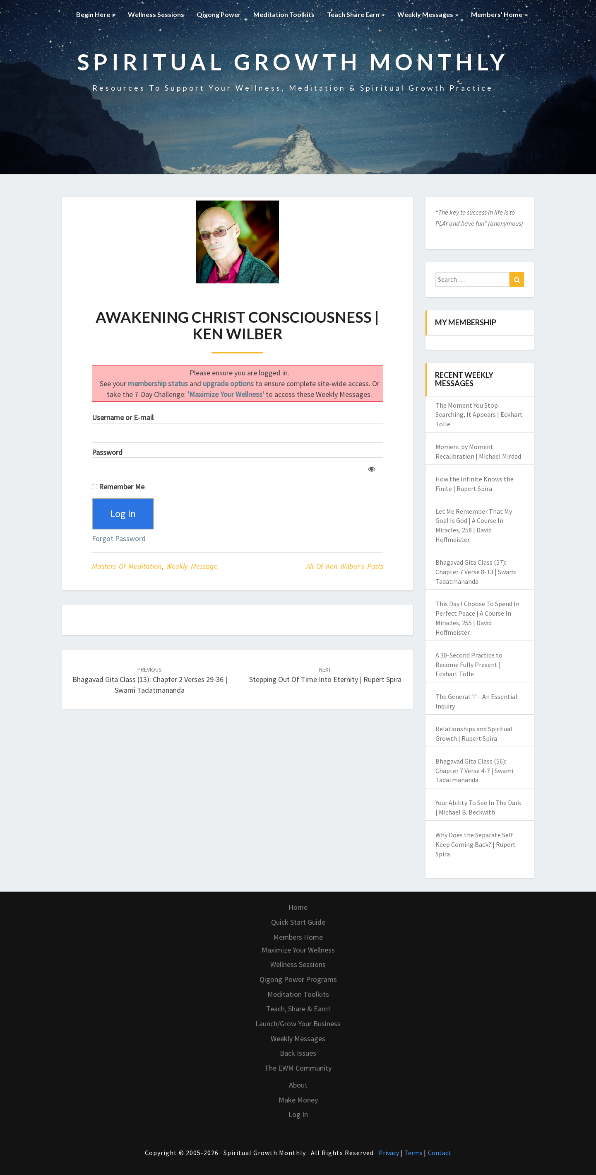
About (298, 1085)
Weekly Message (192, 566)
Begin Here (95, 14)
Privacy (389, 1152)
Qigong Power (219, 14)
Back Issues (298, 1053)
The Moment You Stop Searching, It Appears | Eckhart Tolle (479, 414)
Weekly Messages (428, 14)
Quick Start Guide (298, 922)
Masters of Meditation (126, 566)
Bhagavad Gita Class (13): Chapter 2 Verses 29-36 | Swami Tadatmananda (149, 680)
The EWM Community (298, 1068)
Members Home (298, 937)
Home (298, 907)
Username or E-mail (123, 417)
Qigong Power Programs (298, 979)
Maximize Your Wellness (298, 950)
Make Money (298, 1100)
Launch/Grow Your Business (298, 1023)
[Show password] (370, 467)
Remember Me (118, 486)
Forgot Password (119, 538)
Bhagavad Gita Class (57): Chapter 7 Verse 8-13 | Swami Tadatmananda (476, 571)
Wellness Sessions (156, 14)
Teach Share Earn (356, 14)
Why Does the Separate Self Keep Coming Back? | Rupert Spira (475, 844)
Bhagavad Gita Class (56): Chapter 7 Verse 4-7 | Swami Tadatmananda (474, 770)
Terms (414, 1152)
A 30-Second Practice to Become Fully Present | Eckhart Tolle (468, 664)
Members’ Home (499, 14)
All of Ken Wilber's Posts (344, 566)
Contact (439, 1152)
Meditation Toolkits (284, 14)
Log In (298, 1114)
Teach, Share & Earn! (298, 1008)
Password (107, 452)
